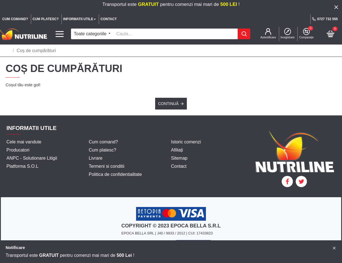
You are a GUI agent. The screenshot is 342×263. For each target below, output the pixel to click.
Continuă (168, 103)
